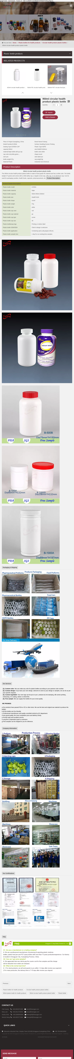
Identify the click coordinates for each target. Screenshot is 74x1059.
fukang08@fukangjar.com (34, 1017)
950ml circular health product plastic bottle (42, 993)
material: (5, 151)
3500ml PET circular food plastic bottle (57, 87)
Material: (5, 162)
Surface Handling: (40, 144)
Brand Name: (38, 141)
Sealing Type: (7, 146)
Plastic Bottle (62, 993)
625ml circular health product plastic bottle (16, 87)
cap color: (6, 154)
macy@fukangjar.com (32, 1012)
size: (36, 149)
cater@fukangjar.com (32, 1009)
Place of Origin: (8, 141)
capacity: (6, 149)
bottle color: (38, 151)
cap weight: (38, 159)
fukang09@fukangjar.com (34, 1014)
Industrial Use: (39, 162)
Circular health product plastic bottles (37, 989)
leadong (65, 1033)
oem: (4, 156)
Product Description (11, 167)
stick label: (38, 156)
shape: (37, 154)
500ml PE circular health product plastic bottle (37, 87)
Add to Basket (50, 117)
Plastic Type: (38, 146)
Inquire (49, 112)
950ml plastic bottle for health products (14, 993)
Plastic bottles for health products (13, 989)
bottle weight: (7, 159)
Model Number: (8, 144)
